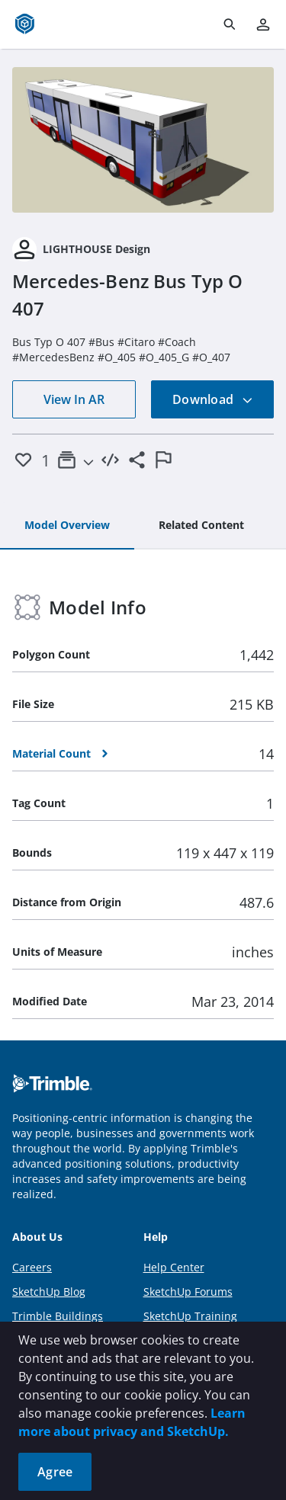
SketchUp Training (190, 1316)
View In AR (73, 399)
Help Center (173, 1267)
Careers (32, 1267)
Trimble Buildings (57, 1316)
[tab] (67, 526)
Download (212, 399)
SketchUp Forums (188, 1291)
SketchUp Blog (48, 1291)
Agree (54, 1471)
